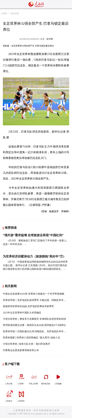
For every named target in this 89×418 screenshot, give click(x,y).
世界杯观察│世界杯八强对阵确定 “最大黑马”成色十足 (31, 337)
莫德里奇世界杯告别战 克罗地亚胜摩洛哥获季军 (28, 306)
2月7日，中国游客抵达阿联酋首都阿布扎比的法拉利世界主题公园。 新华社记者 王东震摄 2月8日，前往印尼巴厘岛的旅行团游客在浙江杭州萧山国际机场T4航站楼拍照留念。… (35, 265)
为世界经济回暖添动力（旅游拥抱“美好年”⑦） (34, 256)
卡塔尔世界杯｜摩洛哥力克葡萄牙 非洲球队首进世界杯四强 (34, 319)
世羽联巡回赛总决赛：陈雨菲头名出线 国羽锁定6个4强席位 (34, 325)
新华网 (50, 39)
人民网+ (21, 378)
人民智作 (21, 395)
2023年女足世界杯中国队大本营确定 (22, 312)
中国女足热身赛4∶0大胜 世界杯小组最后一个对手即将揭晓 (33, 294)
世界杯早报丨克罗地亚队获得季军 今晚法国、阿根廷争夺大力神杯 (38, 300)
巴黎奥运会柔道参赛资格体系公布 (21, 350)
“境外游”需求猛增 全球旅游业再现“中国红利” (33, 235)
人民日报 (9, 378)
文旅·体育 (14, 13)
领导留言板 (46, 378)
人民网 (3, 13)
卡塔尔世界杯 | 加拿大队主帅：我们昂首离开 (26, 344)
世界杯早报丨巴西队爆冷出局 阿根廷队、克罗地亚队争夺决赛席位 (38, 331)
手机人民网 (33, 378)
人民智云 (9, 395)
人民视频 (58, 378)
